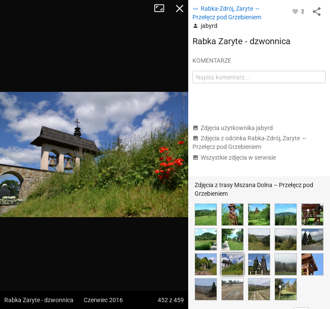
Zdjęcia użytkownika (232, 127)
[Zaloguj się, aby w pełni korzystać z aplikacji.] (295, 11)
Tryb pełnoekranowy (162, 8)
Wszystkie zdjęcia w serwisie (234, 157)
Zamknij (179, 8)
